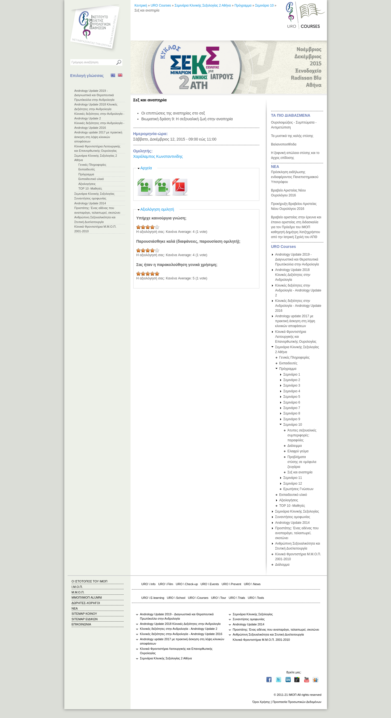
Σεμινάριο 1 (291, 374)
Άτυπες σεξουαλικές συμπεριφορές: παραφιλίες (302, 435)
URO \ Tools (256, 597)
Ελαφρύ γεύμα (298, 451)
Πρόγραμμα (86, 174)
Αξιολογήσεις (87, 183)
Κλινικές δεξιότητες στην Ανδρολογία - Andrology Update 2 (298, 290)
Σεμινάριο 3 (291, 385)
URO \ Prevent (231, 584)
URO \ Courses (198, 597)
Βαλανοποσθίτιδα (284, 144)
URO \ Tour (218, 597)
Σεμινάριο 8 (291, 413)
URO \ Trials (237, 597)
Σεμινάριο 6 (291, 402)
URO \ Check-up (187, 584)
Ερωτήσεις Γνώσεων (298, 489)
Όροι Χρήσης (261, 701)
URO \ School (176, 597)
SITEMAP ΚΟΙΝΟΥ (84, 613)
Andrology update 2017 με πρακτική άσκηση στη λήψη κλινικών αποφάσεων (98, 137)
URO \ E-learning (152, 597)
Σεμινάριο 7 (291, 408)
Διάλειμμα (295, 446)
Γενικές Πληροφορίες (92, 164)
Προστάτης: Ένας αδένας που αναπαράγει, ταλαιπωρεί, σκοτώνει (297, 533)
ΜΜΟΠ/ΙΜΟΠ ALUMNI (87, 597)
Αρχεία (146, 168)
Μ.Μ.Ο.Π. (78, 592)
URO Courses (161, 5)
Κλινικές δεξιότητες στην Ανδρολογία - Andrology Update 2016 (298, 306)
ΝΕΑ (275, 166)
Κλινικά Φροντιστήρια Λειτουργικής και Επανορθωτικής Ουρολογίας (296, 337)
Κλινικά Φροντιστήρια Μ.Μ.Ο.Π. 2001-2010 (261, 639)
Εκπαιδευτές (87, 169)
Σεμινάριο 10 (264, 5)
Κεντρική (141, 5)
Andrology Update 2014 (90, 203)
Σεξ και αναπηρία (300, 472)
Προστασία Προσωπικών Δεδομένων (297, 701)
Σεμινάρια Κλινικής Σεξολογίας (94, 193)
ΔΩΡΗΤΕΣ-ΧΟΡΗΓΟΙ (86, 603)
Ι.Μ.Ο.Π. (77, 586)
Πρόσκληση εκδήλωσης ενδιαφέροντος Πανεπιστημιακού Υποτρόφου (294, 177)
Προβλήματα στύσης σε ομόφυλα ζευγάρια (302, 462)
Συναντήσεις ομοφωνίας (90, 198)
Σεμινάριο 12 (292, 483)
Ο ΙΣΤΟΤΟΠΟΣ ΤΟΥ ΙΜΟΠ (90, 581)
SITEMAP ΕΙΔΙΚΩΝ (85, 619)
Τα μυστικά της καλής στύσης (292, 136)
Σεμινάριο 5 (291, 397)
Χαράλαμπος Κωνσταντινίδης (158, 156)
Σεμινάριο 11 (292, 478)
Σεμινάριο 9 (291, 419)
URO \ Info (148, 584)
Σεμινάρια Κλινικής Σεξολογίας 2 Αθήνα (203, 5)
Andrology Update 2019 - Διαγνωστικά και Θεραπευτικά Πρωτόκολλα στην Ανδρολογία (94, 95)
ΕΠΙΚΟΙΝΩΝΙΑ (81, 624)
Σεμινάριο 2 (291, 380)
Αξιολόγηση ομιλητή (157, 209)
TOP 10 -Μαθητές (90, 188)
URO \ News (252, 584)
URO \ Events (210, 584)
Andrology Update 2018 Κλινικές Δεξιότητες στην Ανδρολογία (293, 275)
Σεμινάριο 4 (291, 391)
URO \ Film (165, 584)
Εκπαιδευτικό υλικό (91, 179)
